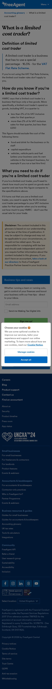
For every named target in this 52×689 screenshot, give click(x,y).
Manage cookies (26, 352)
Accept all (26, 359)
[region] (26, 344)
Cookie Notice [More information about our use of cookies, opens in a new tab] (35, 344)
